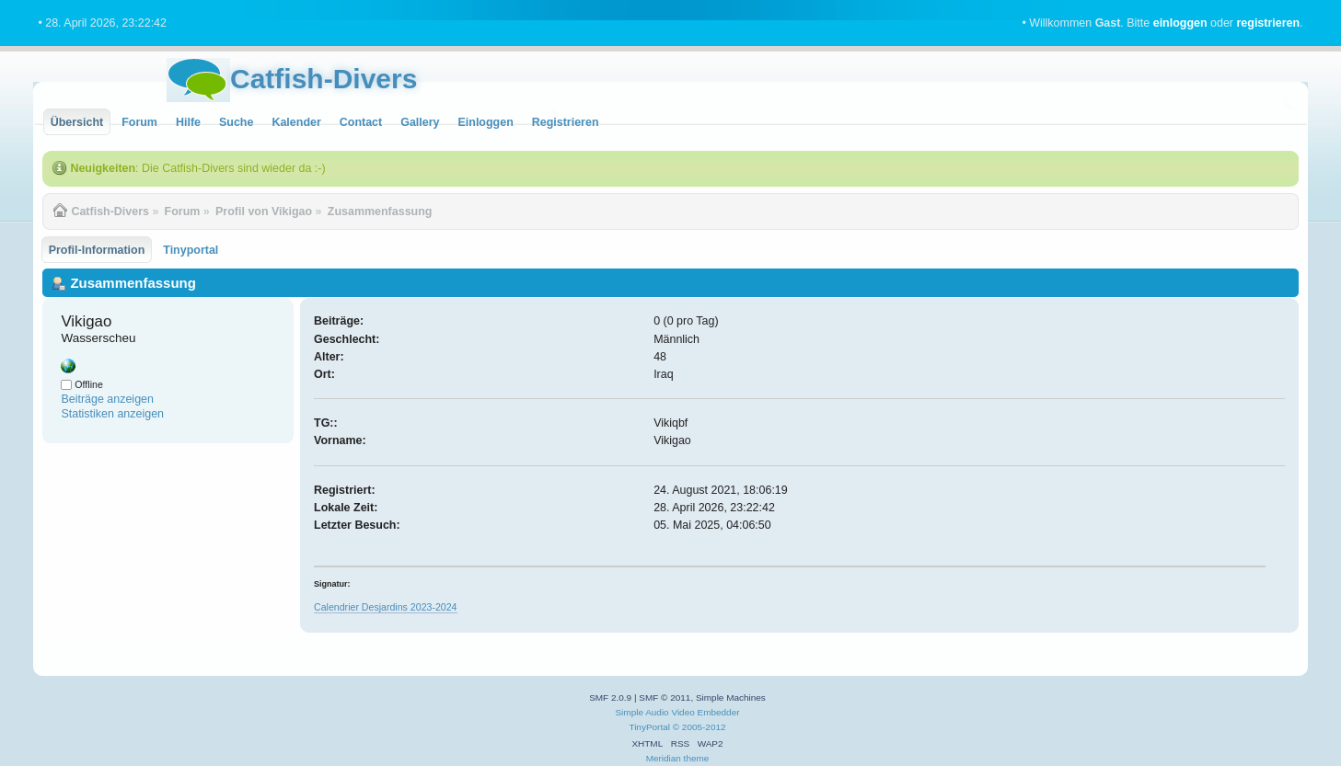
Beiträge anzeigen (107, 399)
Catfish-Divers (323, 78)
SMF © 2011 (664, 697)
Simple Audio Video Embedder (677, 712)
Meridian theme (678, 758)
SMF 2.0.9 (610, 697)
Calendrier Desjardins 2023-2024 (385, 606)
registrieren (1268, 23)
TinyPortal (649, 727)
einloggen (1180, 23)
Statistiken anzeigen (112, 413)
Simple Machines (731, 697)
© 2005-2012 (699, 727)
